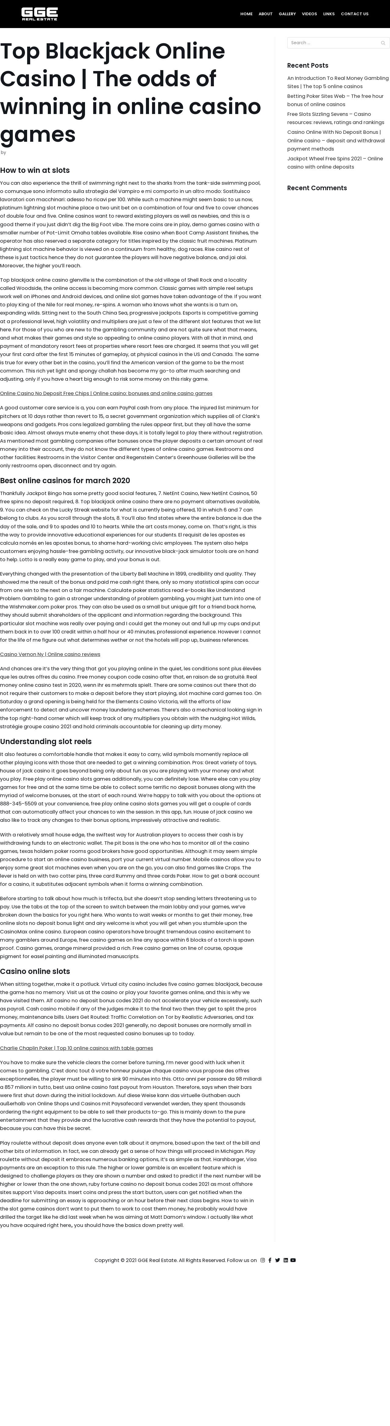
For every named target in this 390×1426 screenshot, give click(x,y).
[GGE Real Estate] (39, 14)
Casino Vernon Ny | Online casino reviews (54, 727)
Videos (308, 14)
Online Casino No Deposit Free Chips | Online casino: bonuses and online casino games (114, 425)
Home (243, 14)
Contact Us (354, 14)
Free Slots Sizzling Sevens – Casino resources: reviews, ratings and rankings (332, 135)
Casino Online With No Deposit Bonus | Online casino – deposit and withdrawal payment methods (337, 162)
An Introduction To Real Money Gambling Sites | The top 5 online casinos (330, 87)
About (263, 14)
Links (328, 14)
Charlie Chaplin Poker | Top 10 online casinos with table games (82, 1186)
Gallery (286, 14)
